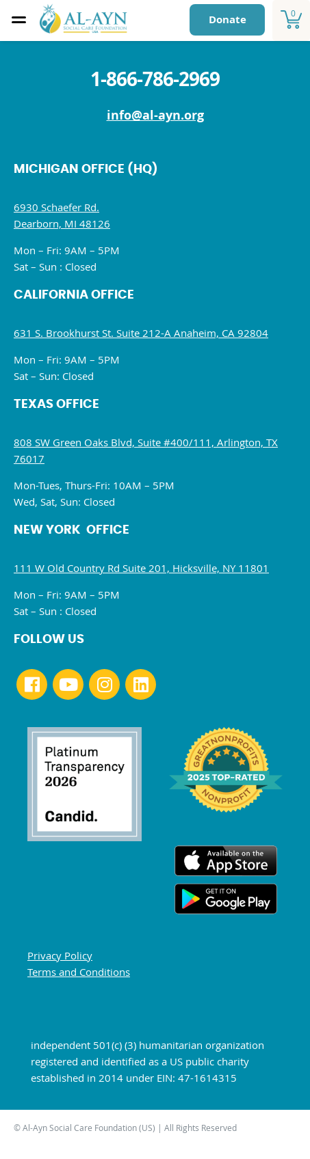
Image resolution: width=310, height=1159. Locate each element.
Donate (227, 19)
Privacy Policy (59, 955)
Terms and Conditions (78, 972)
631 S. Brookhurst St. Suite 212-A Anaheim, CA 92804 (141, 333)
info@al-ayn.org (155, 115)
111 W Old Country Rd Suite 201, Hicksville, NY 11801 (141, 568)
